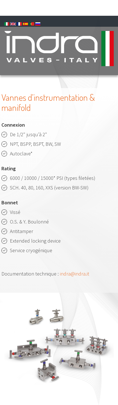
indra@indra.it (74, 273)
